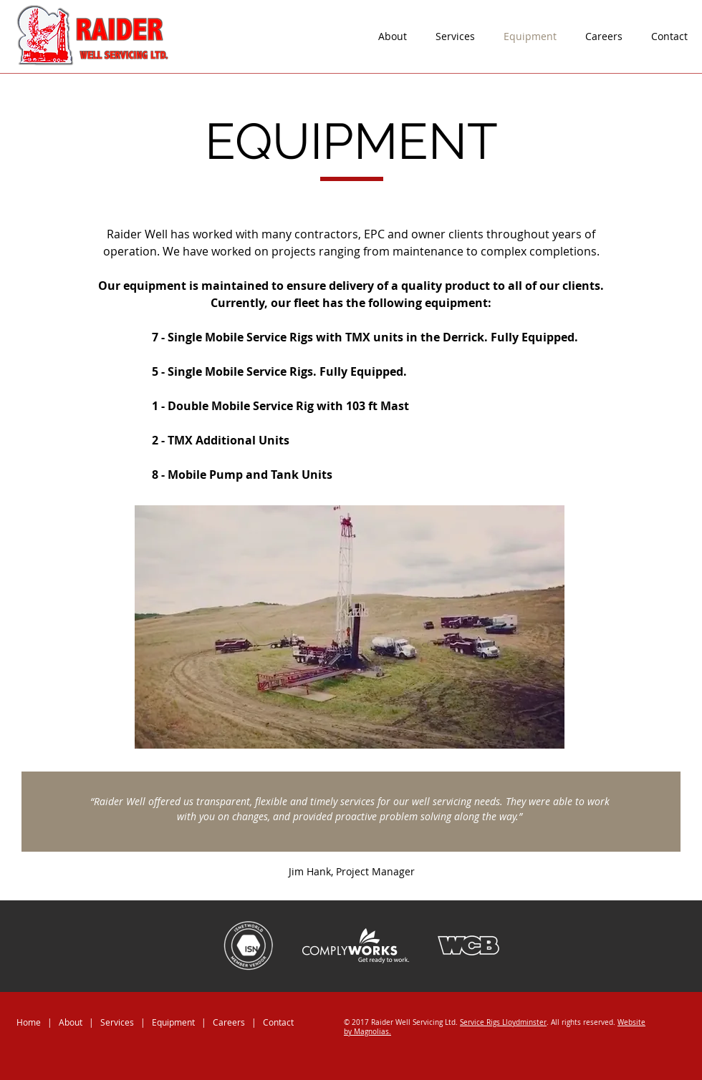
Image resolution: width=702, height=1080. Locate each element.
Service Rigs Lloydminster (503, 1022)
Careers (229, 1022)
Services (117, 1022)
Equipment (174, 1022)
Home (28, 1022)
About (70, 1022)
